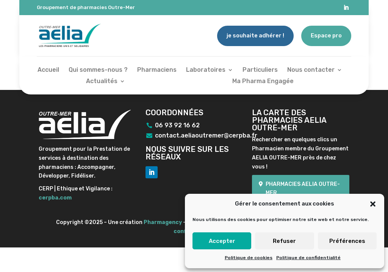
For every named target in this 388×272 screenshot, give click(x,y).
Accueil (48, 70)
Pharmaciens (157, 70)
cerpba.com (55, 198)
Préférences (347, 241)
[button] (373, 204)
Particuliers (260, 70)
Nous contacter (311, 70)
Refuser (284, 241)
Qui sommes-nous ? (98, 70)
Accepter (222, 241)
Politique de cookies (248, 257)
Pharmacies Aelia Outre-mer (303, 188)
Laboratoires (205, 70)
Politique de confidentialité (308, 257)
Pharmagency (163, 222)
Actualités (101, 82)
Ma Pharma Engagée (263, 82)
